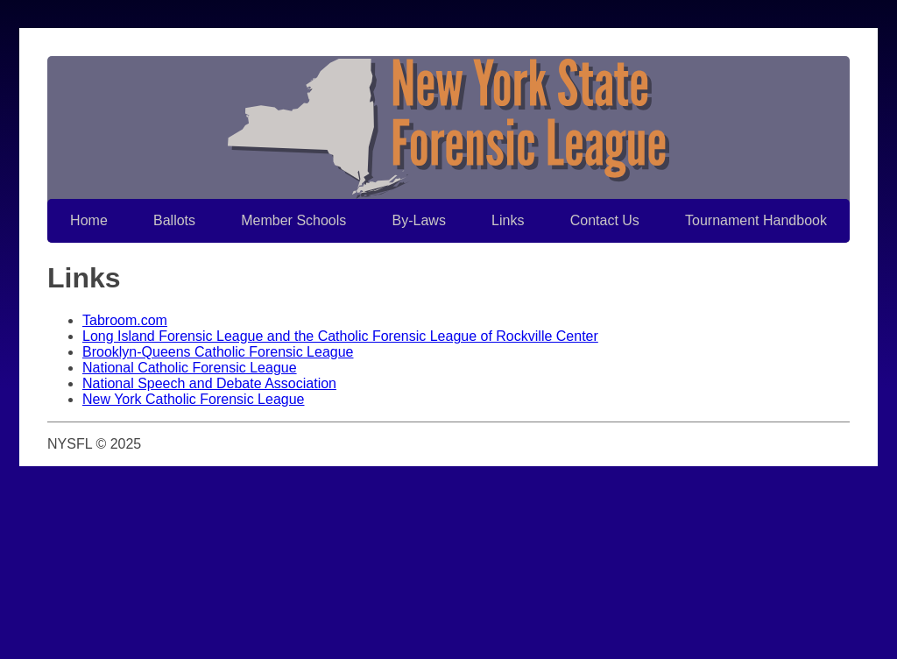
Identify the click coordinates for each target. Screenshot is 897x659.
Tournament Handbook (756, 220)
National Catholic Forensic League (189, 367)
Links (507, 220)
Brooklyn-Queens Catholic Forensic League (218, 351)
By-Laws (419, 220)
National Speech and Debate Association (209, 383)
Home (89, 220)
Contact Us (604, 220)
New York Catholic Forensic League (193, 399)
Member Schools (293, 220)
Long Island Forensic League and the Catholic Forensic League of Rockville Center (340, 336)
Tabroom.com (124, 320)
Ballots (174, 220)
